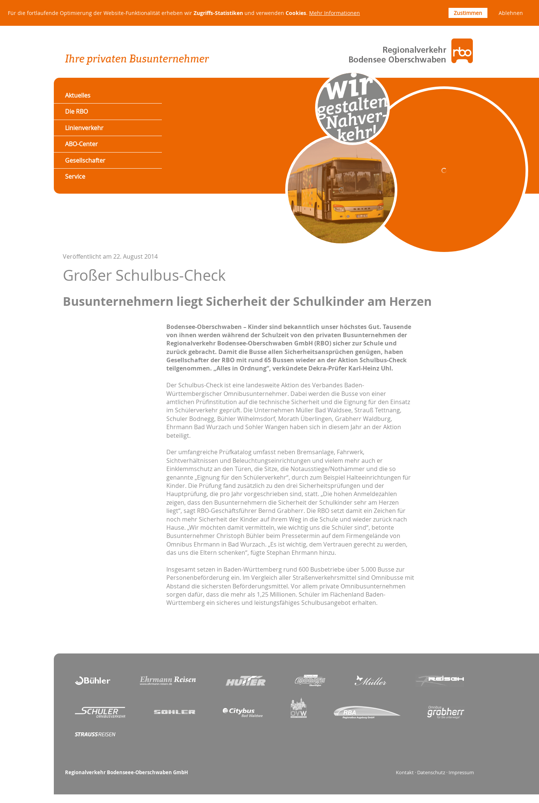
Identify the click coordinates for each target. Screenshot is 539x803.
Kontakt (405, 772)
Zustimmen (468, 12)
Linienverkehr (84, 128)
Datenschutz (431, 772)
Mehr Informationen (334, 12)
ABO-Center (81, 144)
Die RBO (76, 111)
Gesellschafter (85, 160)
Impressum (461, 772)
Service (75, 176)
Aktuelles (77, 95)
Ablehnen (511, 12)
